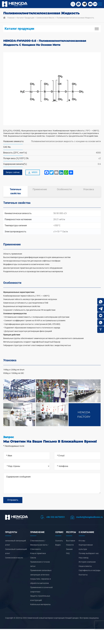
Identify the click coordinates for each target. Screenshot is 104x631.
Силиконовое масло (45, 18)
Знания (69, 551)
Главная (11, 18)
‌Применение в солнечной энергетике (41, 591)
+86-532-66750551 (52, 519)
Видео (58, 547)
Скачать (59, 543)
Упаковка (88, 190)
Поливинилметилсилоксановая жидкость (75, 18)
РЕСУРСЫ (71, 534)
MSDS (34, 173)
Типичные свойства (15, 192)
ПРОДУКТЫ (11, 534)
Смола (33, 560)
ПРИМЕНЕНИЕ (37, 534)
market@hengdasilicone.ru (86, 519)
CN (95, 4)
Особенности (64, 190)
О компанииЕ (86, 534)
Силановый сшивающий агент (16, 553)
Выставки (70, 543)
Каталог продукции (25, 18)
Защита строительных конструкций (40, 600)
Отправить (12, 501)
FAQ (68, 555)
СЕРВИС (59, 534)
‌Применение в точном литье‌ (40, 566)
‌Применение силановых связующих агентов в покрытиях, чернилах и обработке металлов (40, 578)
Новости (70, 547)
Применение (40, 190)
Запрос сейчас (13, 172)
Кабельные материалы (40, 606)
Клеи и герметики (38, 555)
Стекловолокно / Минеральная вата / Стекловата (39, 547)
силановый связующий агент (15, 545)
